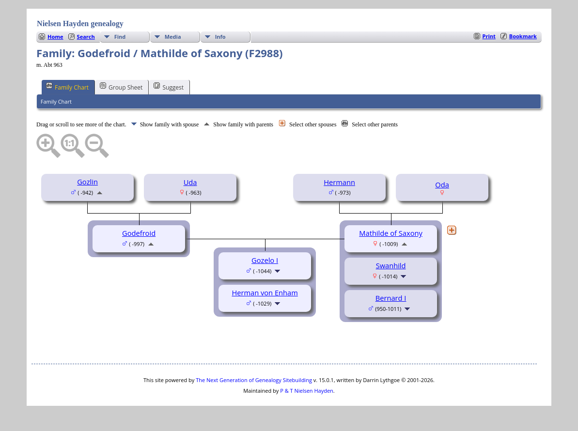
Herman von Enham (264, 292)
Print (489, 36)
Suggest (169, 87)
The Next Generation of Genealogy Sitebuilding (254, 380)
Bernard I (390, 298)
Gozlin (87, 181)
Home (55, 36)
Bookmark (523, 36)
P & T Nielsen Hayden (306, 390)
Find (120, 36)
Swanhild (391, 265)
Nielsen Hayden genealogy (80, 23)
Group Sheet (121, 87)
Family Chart (67, 87)
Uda (190, 182)
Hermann (339, 182)
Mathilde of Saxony (390, 233)
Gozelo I (264, 260)
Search (86, 36)
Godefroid (139, 233)
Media (173, 36)
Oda (442, 184)
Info (220, 36)
